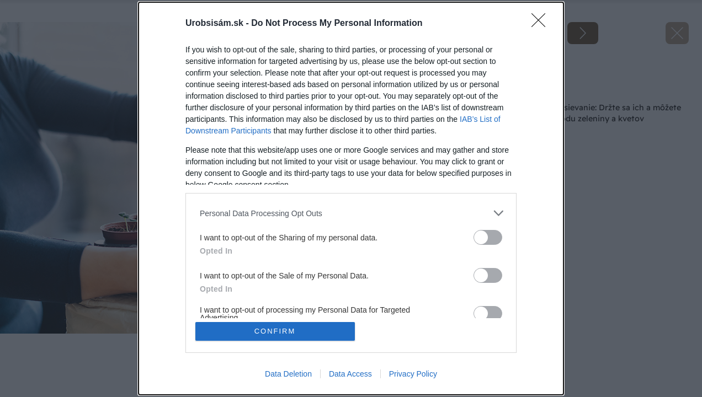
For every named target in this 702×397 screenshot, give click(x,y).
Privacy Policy (413, 373)
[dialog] (351, 198)
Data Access (350, 373)
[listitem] (351, 213)
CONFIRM (275, 331)
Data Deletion (288, 373)
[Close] (541, 23)
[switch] (488, 237)
